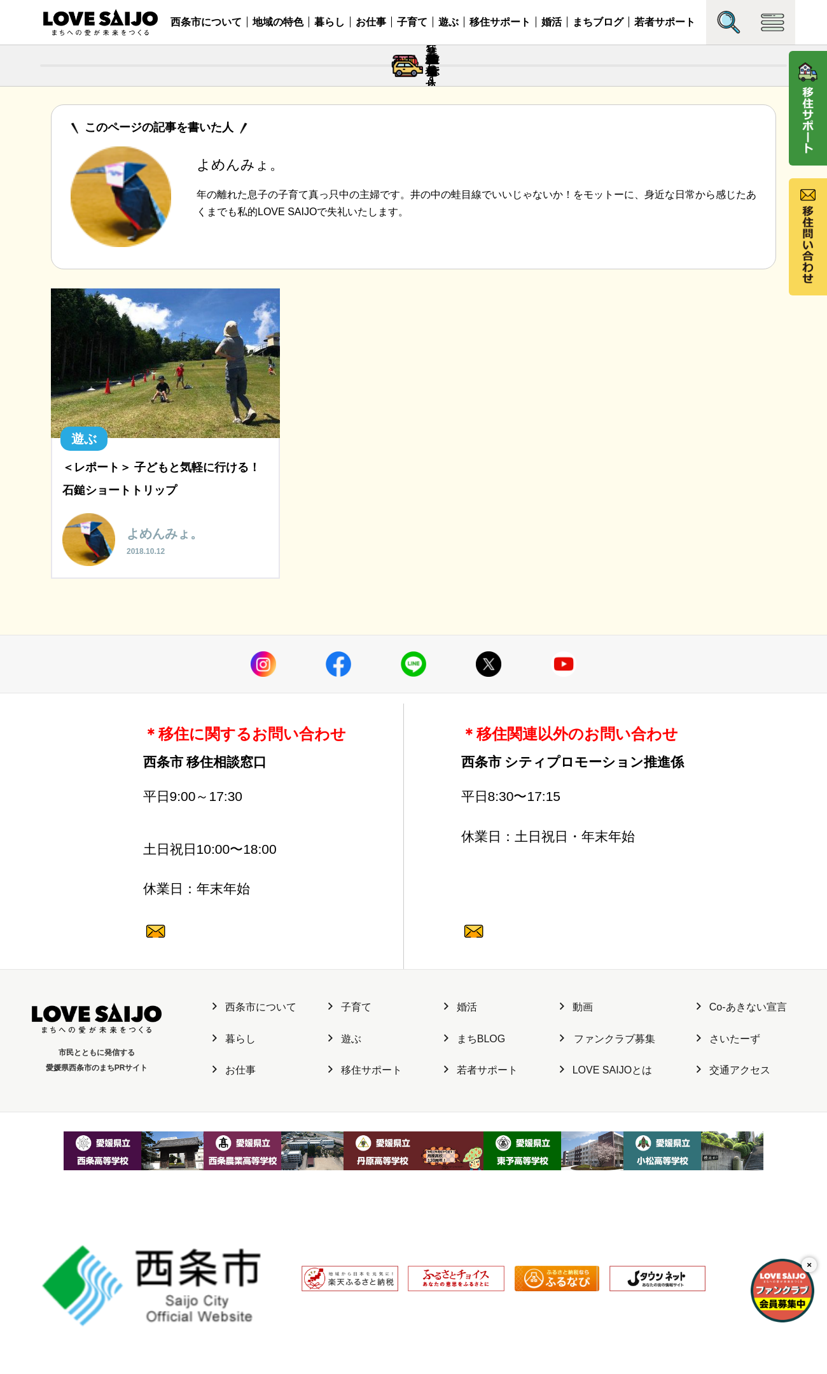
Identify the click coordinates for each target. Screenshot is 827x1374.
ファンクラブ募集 (607, 1139)
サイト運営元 (181, 1307)
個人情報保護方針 (252, 1307)
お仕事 (371, 22)
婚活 (551, 22)
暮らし (329, 22)
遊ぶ (448, 22)
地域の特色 (278, 22)
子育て (412, 22)
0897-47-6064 (244, 877)
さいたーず (728, 1139)
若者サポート (664, 22)
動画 (576, 1107)
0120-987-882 (244, 956)
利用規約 (315, 1307)
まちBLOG (474, 1139)
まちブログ (598, 22)
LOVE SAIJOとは (606, 1171)
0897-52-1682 (562, 877)
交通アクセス (733, 1171)
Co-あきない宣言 (742, 1107)
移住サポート (500, 22)
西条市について (206, 22)
